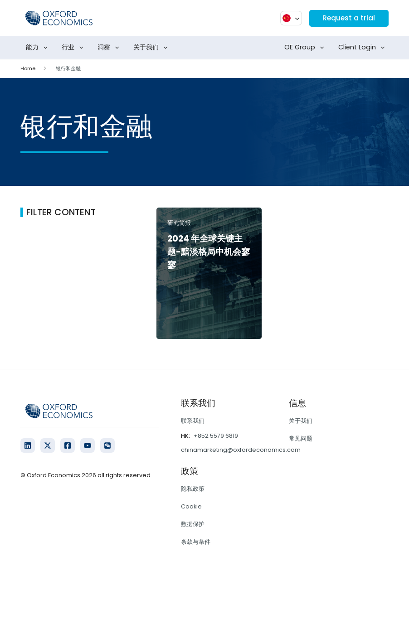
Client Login (363, 48)
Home (27, 68)
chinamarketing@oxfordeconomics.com (241, 450)
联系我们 (192, 421)
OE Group (306, 48)
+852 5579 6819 (216, 436)
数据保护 (192, 524)
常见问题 (300, 438)
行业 (74, 48)
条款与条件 (195, 542)
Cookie (191, 506)
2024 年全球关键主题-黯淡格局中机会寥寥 (208, 251)
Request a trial (348, 18)
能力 (38, 48)
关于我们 (152, 48)
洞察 (110, 48)
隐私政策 (192, 489)
